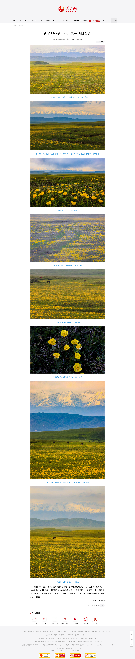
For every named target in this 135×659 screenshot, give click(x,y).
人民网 (14, 25)
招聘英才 (52, 631)
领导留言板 (64, 620)
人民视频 (75, 620)
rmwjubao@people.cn (90, 638)
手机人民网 (54, 620)
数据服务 (80, 631)
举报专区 (85, 20)
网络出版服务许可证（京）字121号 (77, 645)
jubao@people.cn (84, 635)
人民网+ (44, 620)
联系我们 (108, 631)
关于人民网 (38, 631)
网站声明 (87, 631)
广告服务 (59, 631)
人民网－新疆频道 (76, 39)
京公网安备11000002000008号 (105, 645)
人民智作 (95, 620)
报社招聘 (45, 631)
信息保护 (101, 631)
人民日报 (34, 620)
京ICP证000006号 (92, 645)
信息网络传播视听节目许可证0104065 (32, 645)
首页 (13, 20)
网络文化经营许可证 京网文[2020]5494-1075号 (55, 645)
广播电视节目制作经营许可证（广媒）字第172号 (89, 641)
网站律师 (94, 631)
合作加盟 (66, 631)
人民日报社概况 (28, 631)
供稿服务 (73, 631)
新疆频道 (20, 25)
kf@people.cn (52, 638)
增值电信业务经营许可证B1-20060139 (65, 641)
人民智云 (85, 620)
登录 (115, 20)
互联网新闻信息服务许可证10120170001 (43, 641)
